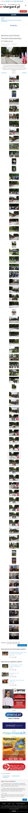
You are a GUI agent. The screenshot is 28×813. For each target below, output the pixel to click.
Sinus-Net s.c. (6, 777)
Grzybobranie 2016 (14, 673)
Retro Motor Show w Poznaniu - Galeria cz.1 (17, 680)
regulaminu (16, 783)
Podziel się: (4, 642)
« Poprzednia (4, 72)
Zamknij (14, 810)
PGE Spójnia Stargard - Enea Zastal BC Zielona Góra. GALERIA (17, 653)
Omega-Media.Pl (6, 776)
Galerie (14, 15)
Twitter (8, 643)
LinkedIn (16, 643)
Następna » (24, 72)
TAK (2, 793)
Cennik (9, 803)
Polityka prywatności (20, 803)
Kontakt (4, 803)
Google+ (13, 643)
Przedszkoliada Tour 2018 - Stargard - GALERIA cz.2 (16, 665)
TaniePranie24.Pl (16, 776)
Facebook (11, 643)
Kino (13, 803)
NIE (5, 793)
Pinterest (18, 643)
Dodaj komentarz (22, 645)
